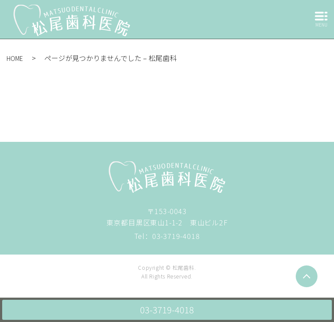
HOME (15, 58)
